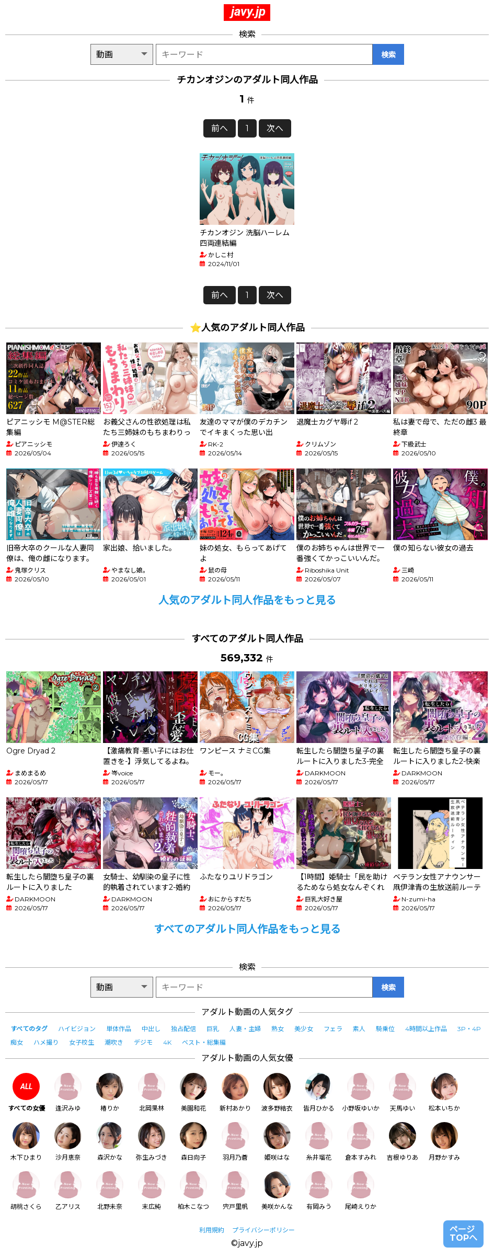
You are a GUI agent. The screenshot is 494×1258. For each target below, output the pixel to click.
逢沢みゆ (68, 1092)
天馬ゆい (402, 1092)
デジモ (143, 1042)
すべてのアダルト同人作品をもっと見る (247, 929)
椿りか (109, 1092)
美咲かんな (277, 1190)
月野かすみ (444, 1141)
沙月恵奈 (68, 1141)
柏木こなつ (193, 1190)
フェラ (333, 1029)
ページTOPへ (463, 1234)
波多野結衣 (277, 1092)
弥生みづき (151, 1141)
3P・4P (469, 1029)
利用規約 (211, 1230)
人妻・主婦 (245, 1029)
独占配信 (183, 1029)
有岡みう (318, 1190)
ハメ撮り (46, 1042)
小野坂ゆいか (361, 1092)
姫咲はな (277, 1141)
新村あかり (235, 1092)
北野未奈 (109, 1190)
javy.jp (248, 11)
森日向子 (193, 1141)
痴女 (16, 1042)
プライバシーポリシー (263, 1230)
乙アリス (68, 1190)
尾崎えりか (360, 1190)
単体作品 (118, 1029)
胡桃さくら (26, 1190)
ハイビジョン (77, 1029)
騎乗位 (385, 1029)
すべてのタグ (29, 1029)
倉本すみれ (360, 1141)
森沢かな (109, 1141)
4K (167, 1042)
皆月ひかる (319, 1092)
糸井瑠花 (318, 1141)
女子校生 (81, 1042)
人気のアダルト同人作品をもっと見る (247, 600)
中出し (151, 1029)
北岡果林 (151, 1092)
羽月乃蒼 (235, 1141)
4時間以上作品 (426, 1029)
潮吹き (114, 1042)
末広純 (151, 1190)
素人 (359, 1029)
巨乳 (212, 1029)
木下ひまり (26, 1141)
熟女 (277, 1029)
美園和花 (193, 1092)
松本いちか (444, 1092)
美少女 (303, 1029)
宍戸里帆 (235, 1190)
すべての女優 (26, 1092)
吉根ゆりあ (402, 1141)
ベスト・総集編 (204, 1042)
